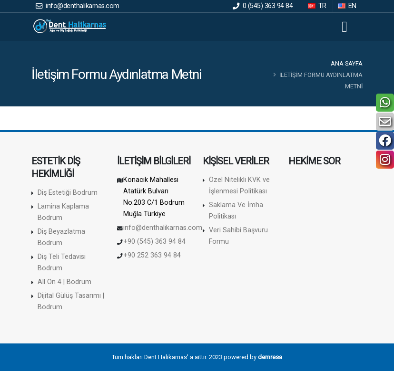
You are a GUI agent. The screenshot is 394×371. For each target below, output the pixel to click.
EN (348, 6)
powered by (253, 357)
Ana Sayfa (347, 63)
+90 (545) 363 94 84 (154, 242)
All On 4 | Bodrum (64, 282)
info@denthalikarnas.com (77, 6)
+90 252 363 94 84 (152, 255)
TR (318, 6)
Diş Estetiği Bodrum (68, 193)
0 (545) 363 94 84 (263, 6)
